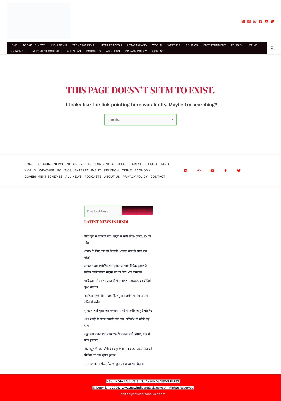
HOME (14, 45)
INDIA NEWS (59, 45)
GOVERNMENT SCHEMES (44, 51)
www (125, 387)
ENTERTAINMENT (214, 45)
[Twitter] (272, 21)
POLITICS (192, 45)
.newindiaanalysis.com (146, 387)
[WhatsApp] (255, 21)
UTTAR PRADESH (111, 45)
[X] (239, 170)
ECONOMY (16, 51)
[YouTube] (266, 21)
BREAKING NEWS (34, 45)
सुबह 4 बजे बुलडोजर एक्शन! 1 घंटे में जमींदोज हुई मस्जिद (118, 310)
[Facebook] (260, 21)
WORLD (157, 45)
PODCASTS (93, 51)
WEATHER (173, 45)
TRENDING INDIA (83, 45)
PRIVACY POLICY (136, 51)
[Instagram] (249, 21)
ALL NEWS (74, 51)
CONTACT (158, 51)
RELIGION (237, 45)
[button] (272, 48)
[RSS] (243, 21)
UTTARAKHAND (137, 45)
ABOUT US (113, 51)
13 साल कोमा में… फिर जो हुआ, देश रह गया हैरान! (114, 364)
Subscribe (137, 210)
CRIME (253, 45)
